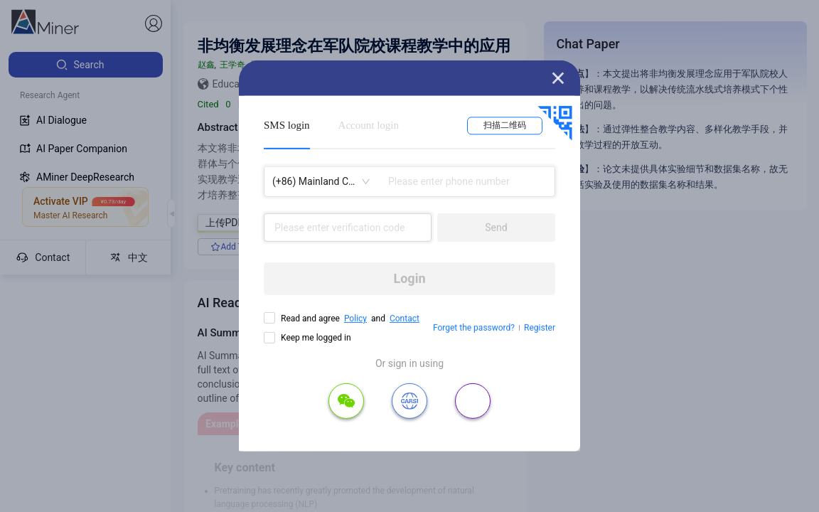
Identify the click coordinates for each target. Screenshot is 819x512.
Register (539, 328)
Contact (404, 319)
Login (409, 278)
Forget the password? (474, 328)
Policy (355, 319)
